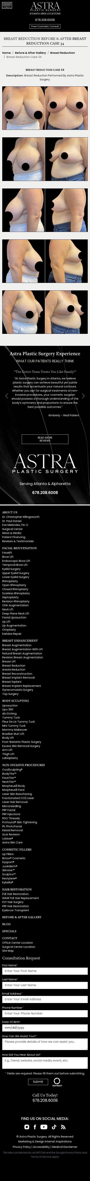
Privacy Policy (22, 1147)
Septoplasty (10, 597)
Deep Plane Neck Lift (15, 613)
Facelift (7, 553)
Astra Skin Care (12, 842)
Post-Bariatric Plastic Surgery (21, 742)
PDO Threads (11, 818)
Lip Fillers (8, 854)
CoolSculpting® (12, 769)
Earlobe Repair (11, 634)
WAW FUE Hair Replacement (20, 898)
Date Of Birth (11, 1022)
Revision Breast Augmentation (22, 657)
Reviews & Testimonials (18, 541)
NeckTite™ (9, 782)
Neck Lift (7, 609)
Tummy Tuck (11, 717)
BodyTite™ (9, 774)
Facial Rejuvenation (19, 548)
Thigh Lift (8, 754)
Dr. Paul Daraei (11, 521)
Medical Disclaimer (64, 1147)
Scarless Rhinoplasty (16, 593)
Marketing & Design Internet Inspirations (45, 1141)
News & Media (11, 533)
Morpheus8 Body (13, 786)
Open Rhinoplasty (14, 585)
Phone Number (12, 1008)
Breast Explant (11, 682)
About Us (9, 512)
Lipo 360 (7, 709)
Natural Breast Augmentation (22, 653)
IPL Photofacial (12, 826)
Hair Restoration (17, 889)
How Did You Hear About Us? (21, 1055)
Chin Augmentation (15, 605)
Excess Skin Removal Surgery (21, 746)
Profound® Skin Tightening (19, 822)
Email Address (12, 994)
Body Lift (8, 738)
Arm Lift (7, 750)
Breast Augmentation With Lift (22, 649)
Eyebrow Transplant (15, 910)
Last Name (10, 979)
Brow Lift (8, 557)
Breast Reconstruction (17, 674)
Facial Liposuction (14, 617)
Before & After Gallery (30, 53)
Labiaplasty (10, 758)
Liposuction (10, 705)
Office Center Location (17, 943)
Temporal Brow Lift (15, 565)
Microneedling (11, 806)
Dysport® (8, 862)
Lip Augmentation (14, 625)
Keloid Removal (12, 830)
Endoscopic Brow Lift (16, 561)
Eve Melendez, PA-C (15, 525)
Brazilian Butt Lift (13, 734)
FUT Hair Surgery (12, 902)
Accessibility (41, 1147)
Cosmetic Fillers (16, 849)
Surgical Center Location (18, 947)
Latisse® (7, 838)
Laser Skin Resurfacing (17, 794)
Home (6, 53)
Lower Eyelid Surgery (15, 577)
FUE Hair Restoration (15, 894)
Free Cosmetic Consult (45, 26)
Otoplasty (9, 630)
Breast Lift (9, 661)
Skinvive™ (8, 870)
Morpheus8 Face (13, 790)
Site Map (8, 951)
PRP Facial (8, 810)
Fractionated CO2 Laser (18, 798)
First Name (10, 965)
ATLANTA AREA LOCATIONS (45, 14)
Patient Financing (13, 537)
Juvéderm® (9, 866)
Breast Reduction (62, 53)
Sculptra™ (8, 874)
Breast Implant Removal (18, 677)
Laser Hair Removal (15, 802)
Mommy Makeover (14, 730)
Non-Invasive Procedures (23, 765)
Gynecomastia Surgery (17, 690)
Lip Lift (6, 621)
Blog (6, 924)
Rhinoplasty (10, 581)
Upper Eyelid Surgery (15, 573)
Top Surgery (10, 694)
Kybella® (7, 882)
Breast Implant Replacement (21, 686)
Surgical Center (12, 529)
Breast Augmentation (16, 645)
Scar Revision (11, 834)
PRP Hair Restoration (15, 906)
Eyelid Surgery (11, 569)
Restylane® (9, 878)
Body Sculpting (15, 701)
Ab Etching (9, 713)
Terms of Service (41, 1157)
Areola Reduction (13, 669)
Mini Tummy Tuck (14, 726)
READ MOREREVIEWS (45, 439)
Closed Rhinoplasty (15, 589)
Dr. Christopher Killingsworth (21, 517)
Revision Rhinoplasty (15, 601)
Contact (9, 938)
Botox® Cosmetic (14, 858)
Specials (9, 931)
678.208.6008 (45, 20)
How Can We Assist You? (19, 1036)
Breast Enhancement (20, 640)
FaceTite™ (9, 778)
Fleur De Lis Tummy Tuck (18, 722)
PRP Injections (11, 814)
